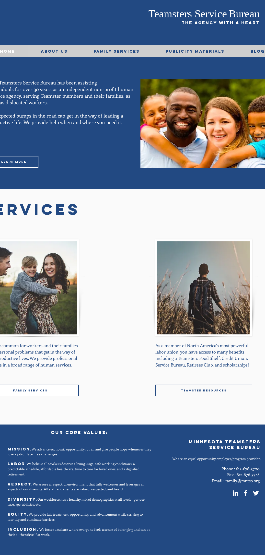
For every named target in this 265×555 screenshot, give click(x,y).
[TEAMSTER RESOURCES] (203, 390)
